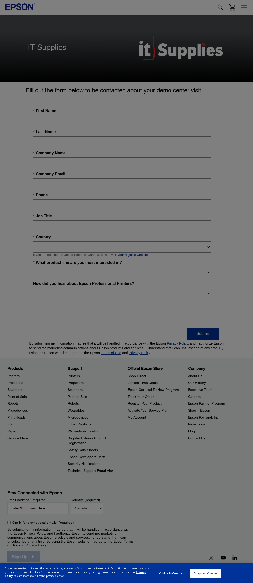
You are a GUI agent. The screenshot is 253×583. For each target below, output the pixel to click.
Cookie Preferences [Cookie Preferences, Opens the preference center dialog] (171, 573)
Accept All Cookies (205, 573)
